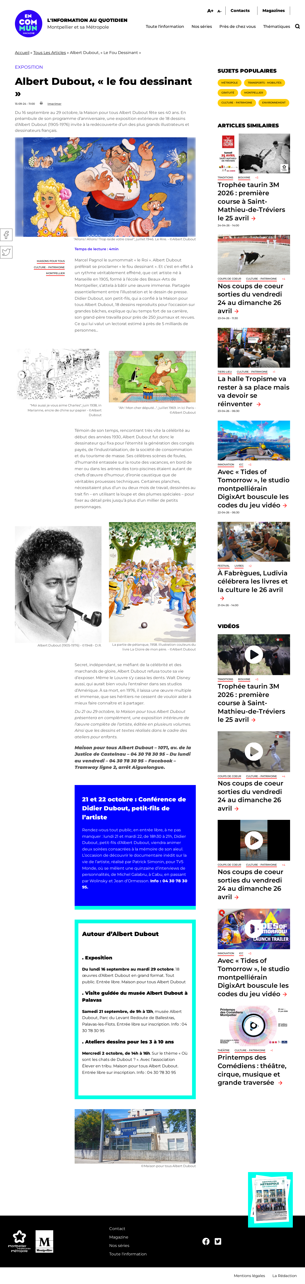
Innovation (226, 464)
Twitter (6, 252)
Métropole (229, 82)
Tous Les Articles (49, 52)
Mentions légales (249, 1275)
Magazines (273, 10)
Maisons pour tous (51, 261)
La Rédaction (284, 1275)
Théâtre (224, 1050)
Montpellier (55, 273)
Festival (224, 565)
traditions (225, 177)
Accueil (22, 52)
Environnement (274, 102)
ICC (241, 464)
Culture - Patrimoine (49, 267)
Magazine (118, 1237)
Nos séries (202, 26)
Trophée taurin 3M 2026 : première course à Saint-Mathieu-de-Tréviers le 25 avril (251, 201)
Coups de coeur (229, 278)
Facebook (6, 235)
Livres (239, 565)
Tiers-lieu (225, 371)
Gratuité (227, 92)
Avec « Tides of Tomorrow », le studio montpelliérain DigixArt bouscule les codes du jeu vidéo (254, 488)
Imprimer (54, 103)
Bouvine (244, 177)
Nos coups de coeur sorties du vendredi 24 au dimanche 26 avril (250, 884)
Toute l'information (165, 26)
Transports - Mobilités (264, 82)
